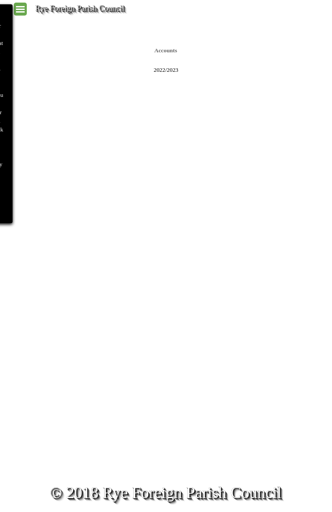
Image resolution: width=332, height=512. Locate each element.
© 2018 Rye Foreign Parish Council (166, 493)
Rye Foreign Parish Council (79, 8)
